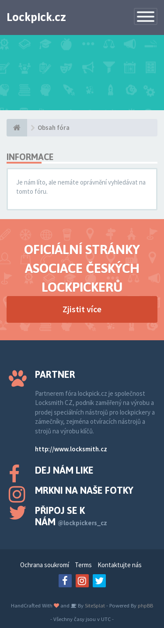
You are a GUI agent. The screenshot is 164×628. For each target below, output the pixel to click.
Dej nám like (64, 470)
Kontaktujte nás (120, 565)
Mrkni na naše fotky (84, 490)
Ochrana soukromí (44, 565)
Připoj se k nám (71, 516)
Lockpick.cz (36, 17)
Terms (83, 565)
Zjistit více (82, 309)
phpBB (145, 605)
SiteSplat (94, 605)
